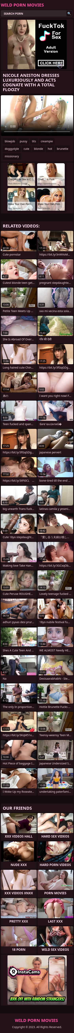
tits (34, 141)
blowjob (10, 141)
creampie (47, 141)
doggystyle (12, 149)
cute (26, 149)
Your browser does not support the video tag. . (37, 115)
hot (50, 149)
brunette (62, 149)
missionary (12, 156)
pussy (23, 141)
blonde (38, 149)
